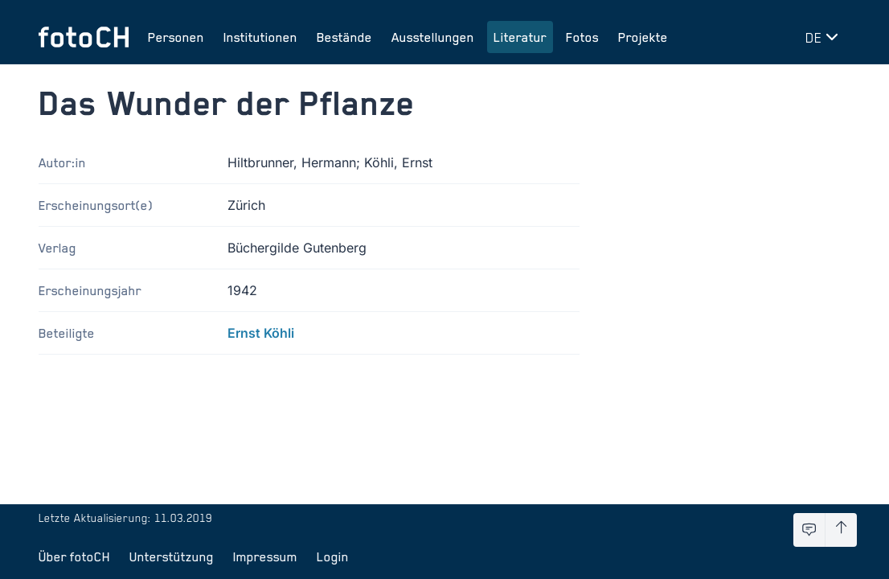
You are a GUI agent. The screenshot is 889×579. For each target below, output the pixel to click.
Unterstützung (171, 556)
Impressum (265, 556)
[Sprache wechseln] (824, 37)
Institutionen (260, 37)
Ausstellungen (432, 37)
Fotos (582, 37)
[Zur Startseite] (84, 37)
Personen (176, 37)
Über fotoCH (74, 556)
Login (333, 556)
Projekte (643, 37)
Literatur (520, 37)
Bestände (344, 37)
